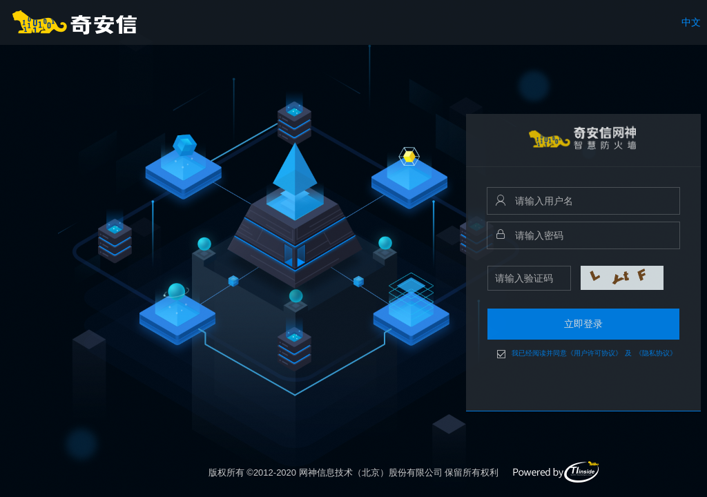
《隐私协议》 (656, 353)
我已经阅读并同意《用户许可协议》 (567, 353)
